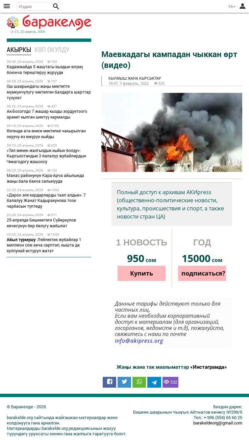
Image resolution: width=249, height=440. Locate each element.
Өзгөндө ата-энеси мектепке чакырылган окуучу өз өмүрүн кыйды (46, 133)
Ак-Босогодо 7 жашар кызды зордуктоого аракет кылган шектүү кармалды (47, 114)
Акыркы (19, 49)
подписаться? (203, 273)
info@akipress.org (139, 340)
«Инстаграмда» (208, 366)
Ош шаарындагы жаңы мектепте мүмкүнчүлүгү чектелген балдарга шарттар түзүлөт (49, 91)
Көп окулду (51, 49)
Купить (141, 273)
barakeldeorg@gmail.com (217, 422)
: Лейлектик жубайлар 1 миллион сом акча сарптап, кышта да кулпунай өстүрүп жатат (44, 245)
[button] (56, 6)
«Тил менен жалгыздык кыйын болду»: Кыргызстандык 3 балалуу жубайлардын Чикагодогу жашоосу (46, 156)
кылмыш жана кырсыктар (134, 78)
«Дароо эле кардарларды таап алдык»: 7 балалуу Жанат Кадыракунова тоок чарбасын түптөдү (46, 200)
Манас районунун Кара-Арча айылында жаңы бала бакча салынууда (45, 178)
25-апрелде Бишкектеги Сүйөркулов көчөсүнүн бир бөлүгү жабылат (41, 222)
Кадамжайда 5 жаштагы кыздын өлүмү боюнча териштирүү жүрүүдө (45, 69)
